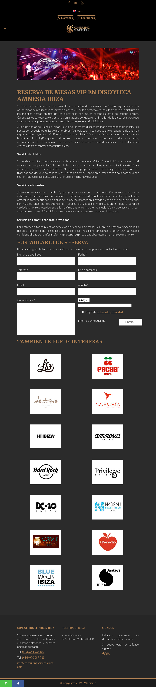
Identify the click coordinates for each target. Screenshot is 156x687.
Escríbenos (86, 17)
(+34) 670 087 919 (33, 657)
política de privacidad (110, 312)
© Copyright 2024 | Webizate (78, 683)
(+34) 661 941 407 (33, 652)
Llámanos (65, 17)
